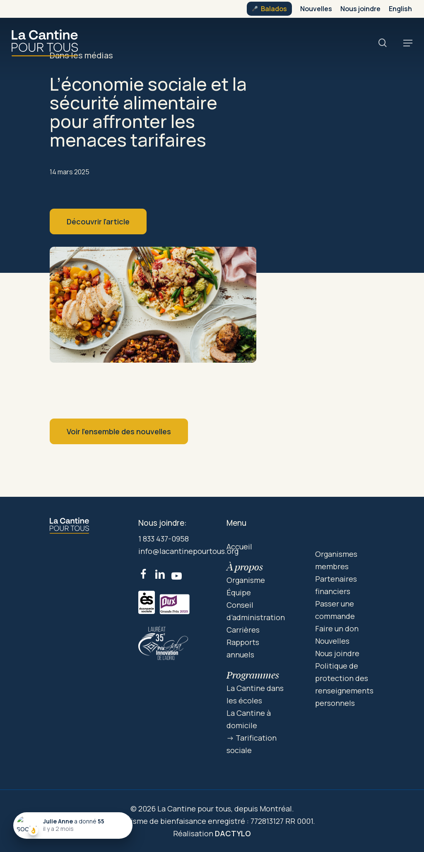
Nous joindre (337, 653)
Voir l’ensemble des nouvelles (119, 431)
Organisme (245, 580)
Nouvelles (332, 641)
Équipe (238, 592)
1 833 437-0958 (163, 539)
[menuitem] (400, 8)
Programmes (252, 675)
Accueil (239, 546)
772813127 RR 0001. (283, 821)
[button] (407, 43)
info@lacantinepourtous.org (188, 551)
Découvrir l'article (98, 221)
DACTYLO (233, 833)
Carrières (243, 630)
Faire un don (337, 628)
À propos (244, 567)
